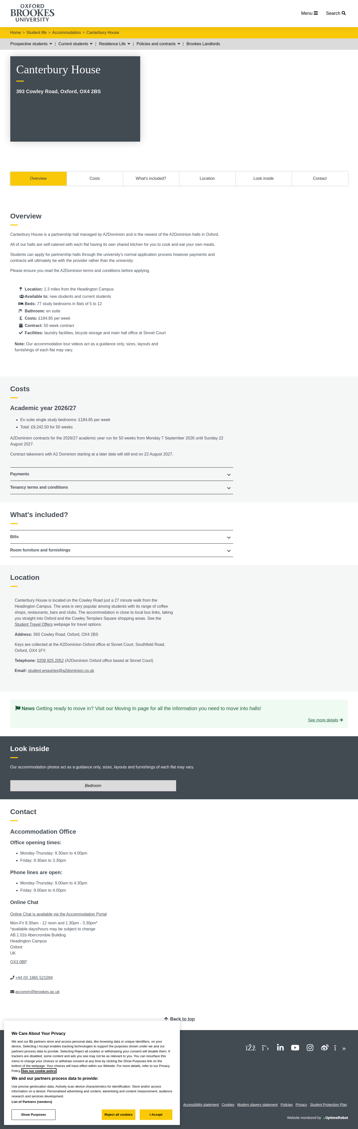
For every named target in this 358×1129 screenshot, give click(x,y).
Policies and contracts (158, 44)
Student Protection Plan (328, 1105)
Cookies (228, 1105)
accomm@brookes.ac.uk (37, 992)
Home (15, 32)
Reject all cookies (118, 1114)
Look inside (263, 178)
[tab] (121, 474)
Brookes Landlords (203, 44)
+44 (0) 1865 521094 (34, 978)
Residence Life (114, 44)
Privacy (301, 1105)
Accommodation (66, 32)
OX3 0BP (18, 962)
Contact (320, 178)
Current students (76, 44)
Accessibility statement (201, 1105)
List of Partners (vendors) (32, 1102)
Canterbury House (102, 32)
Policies (287, 1105)
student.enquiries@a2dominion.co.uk (61, 670)
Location (207, 178)
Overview (38, 178)
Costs (95, 178)
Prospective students (31, 44)
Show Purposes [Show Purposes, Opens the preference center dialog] (33, 1114)
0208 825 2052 (50, 660)
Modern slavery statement (257, 1105)
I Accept (155, 1114)
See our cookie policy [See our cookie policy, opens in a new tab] (39, 1071)
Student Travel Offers (34, 624)
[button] (121, 474)
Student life (36, 32)
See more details (323, 720)
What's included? (151, 178)
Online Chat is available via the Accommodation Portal (58, 914)
